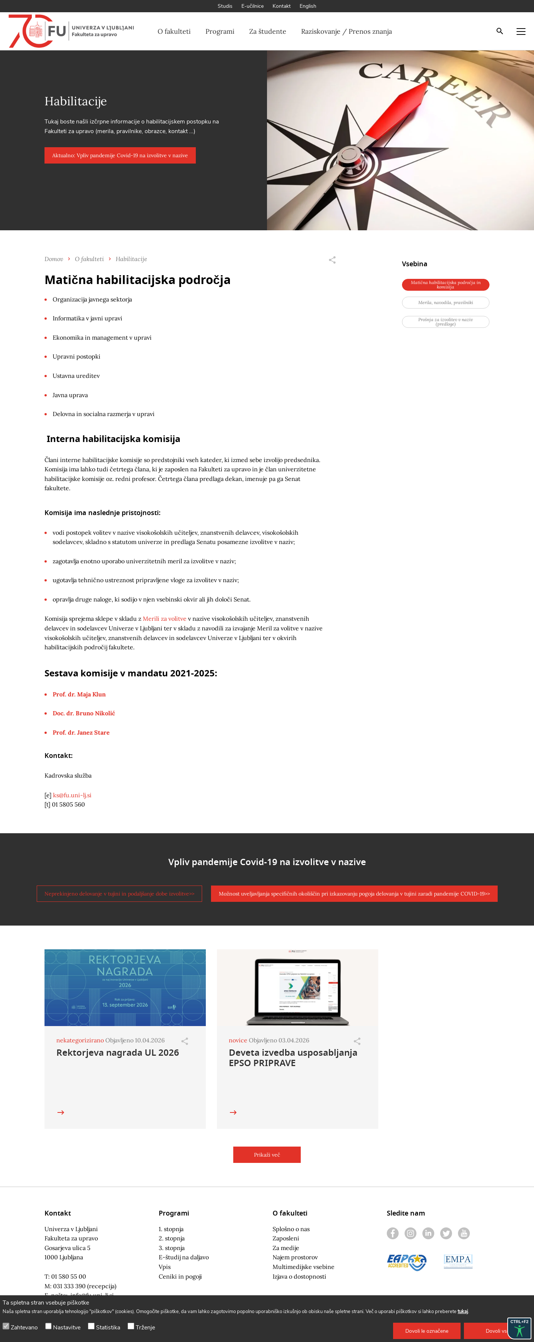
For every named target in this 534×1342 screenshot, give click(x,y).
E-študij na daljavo (184, 1257)
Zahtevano (24, 1327)
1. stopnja (171, 1229)
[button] (427, 1331)
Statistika (108, 1327)
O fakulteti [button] (174, 31)
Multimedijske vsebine (303, 1266)
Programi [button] (219, 31)
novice (238, 1040)
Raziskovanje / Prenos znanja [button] (346, 31)
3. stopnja (172, 1248)
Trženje (145, 1327)
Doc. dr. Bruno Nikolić (84, 713)
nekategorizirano (80, 1040)
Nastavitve (66, 1327)
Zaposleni (286, 1238)
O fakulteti (89, 259)
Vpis (165, 1266)
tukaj (463, 1311)
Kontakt (282, 6)
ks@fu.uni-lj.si (72, 795)
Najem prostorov (295, 1257)
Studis (225, 6)
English (308, 6)
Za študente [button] (267, 31)
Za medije (286, 1248)
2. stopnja (172, 1238)
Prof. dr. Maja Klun (79, 694)
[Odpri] (185, 1041)
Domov (53, 259)
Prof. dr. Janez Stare (81, 732)
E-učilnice (252, 6)
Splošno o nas (291, 1229)
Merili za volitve (165, 618)
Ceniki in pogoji (180, 1276)
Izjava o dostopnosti (299, 1276)
